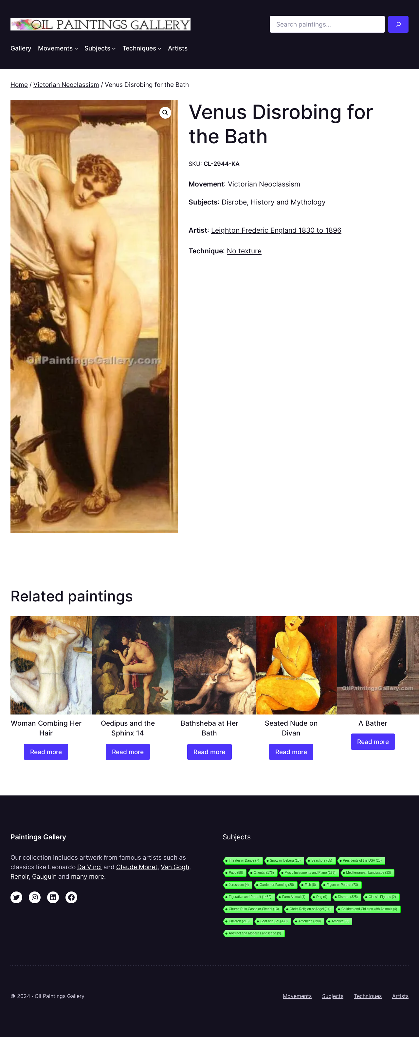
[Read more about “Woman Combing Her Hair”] (46, 752)
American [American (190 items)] (310, 921)
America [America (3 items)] (340, 921)
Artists (400, 996)
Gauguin (44, 876)
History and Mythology (288, 202)
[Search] (398, 24)
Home (19, 84)
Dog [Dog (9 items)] (321, 897)
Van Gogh (175, 867)
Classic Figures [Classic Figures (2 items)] (382, 897)
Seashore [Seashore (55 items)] (321, 860)
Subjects (332, 996)
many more (87, 876)
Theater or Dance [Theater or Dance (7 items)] (244, 860)
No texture (244, 251)
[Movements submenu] (76, 48)
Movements (297, 996)
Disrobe (234, 202)
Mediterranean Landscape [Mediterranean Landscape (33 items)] (368, 872)
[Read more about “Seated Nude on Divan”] (291, 752)
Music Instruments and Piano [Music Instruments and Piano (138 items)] (310, 872)
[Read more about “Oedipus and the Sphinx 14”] (128, 752)
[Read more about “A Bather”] (373, 742)
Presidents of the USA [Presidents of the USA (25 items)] (362, 860)
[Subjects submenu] (114, 48)
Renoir (19, 876)
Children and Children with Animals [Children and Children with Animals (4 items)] (369, 909)
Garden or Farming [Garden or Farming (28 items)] (277, 885)
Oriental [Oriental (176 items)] (264, 872)
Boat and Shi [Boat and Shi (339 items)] (273, 921)
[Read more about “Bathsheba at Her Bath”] (209, 752)
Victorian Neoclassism (66, 84)
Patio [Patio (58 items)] (236, 872)
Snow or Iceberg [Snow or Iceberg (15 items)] (285, 860)
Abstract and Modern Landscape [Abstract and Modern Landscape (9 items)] (255, 933)
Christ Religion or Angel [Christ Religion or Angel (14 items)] (310, 909)
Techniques (368, 996)
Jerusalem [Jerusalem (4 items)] (239, 885)
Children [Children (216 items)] (239, 921)
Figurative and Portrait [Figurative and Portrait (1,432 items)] (250, 897)
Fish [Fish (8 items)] (310, 885)
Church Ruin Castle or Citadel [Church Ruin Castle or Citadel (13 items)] (254, 909)
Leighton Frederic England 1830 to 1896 (276, 230)
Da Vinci (89, 867)
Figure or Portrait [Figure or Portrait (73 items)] (342, 885)
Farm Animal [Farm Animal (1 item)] (293, 897)
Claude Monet (136, 867)
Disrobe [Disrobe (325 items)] (348, 897)
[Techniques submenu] (159, 48)
